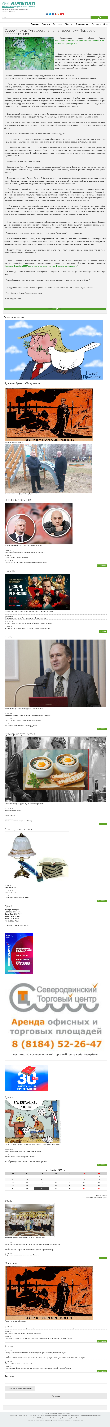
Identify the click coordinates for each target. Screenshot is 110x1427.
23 (99, 1186)
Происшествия (82, 24)
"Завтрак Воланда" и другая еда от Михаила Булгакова (24, 804)
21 (70, 1186)
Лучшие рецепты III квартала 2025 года (19, 821)
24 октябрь (7, 890)
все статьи (103, 823)
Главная (35, 24)
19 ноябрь (7, 1326)
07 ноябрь (7, 550)
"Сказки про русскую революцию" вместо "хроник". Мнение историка (29, 611)
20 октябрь (7, 1154)
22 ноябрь (7, 1247)
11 (27, 1183)
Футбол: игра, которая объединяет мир (18, 1363)
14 (70, 1183)
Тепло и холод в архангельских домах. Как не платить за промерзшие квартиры (33, 1144)
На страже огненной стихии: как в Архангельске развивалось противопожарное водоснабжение (38, 1338)
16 (99, 1183)
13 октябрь (7, 621)
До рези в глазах (11, 892)
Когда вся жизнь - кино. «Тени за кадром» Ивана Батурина (25, 618)
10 (13, 1183)
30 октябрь (7, 723)
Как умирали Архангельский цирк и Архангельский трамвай (26, 1162)
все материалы (101, 565)
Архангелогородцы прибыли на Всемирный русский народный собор (29, 1250)
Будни (61, 309)
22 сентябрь (7, 626)
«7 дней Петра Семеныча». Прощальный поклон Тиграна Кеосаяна (28, 623)
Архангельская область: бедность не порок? (20, 1157)
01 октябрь (7, 819)
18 (27, 1186)
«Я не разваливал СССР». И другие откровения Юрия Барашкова (28, 715)
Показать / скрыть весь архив (17, 925)
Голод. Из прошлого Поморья (15, 1321)
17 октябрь (7, 814)
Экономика (58, 24)
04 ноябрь (7, 718)
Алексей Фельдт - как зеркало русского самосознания (24, 708)
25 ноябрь (7, 1350)
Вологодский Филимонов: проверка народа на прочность (25, 552)
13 (56, 1183)
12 (42, 1183)
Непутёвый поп (10, 887)
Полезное (56, 1396)
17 (13, 1186)
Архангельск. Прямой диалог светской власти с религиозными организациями (32, 1244)
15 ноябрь (7, 1336)
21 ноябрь (7, 1253)
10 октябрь (7, 895)
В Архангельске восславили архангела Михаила (22, 1255)
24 (13, 1189)
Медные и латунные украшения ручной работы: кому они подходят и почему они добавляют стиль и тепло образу (45, 1358)
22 (84, 1186)
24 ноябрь (7, 1242)
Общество (69, 24)
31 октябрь (7, 616)
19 (42, 1186)
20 (56, 1186)
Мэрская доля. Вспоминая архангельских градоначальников (26, 562)
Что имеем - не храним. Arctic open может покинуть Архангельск (27, 628)
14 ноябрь (7, 885)
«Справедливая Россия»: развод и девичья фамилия (23, 545)
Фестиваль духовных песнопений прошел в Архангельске (25, 1238)
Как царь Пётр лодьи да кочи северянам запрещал (23, 1333)
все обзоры (103, 631)
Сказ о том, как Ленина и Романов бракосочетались (23, 720)
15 (84, 1183)
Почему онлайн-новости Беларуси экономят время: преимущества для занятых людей (35, 1353)
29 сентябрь (7, 1160)
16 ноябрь (7, 1331)
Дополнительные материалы (20, 1388)
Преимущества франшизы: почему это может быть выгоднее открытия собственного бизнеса (38, 1368)
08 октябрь (7, 560)
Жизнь (106, 24)
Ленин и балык (10, 816)
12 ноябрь (7, 713)
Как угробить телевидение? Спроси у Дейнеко (21, 726)
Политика (46, 24)
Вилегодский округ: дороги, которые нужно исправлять (24, 1151)
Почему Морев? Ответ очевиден (16, 557)
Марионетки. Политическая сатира (17, 898)
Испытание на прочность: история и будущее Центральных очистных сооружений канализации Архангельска (43, 1328)
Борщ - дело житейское (13, 810)
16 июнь (49, 309)
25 (27, 1189)
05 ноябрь (7, 555)
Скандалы (96, 24)
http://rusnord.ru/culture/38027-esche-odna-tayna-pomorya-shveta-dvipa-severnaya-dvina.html (40, 266)
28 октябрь (7, 1149)
